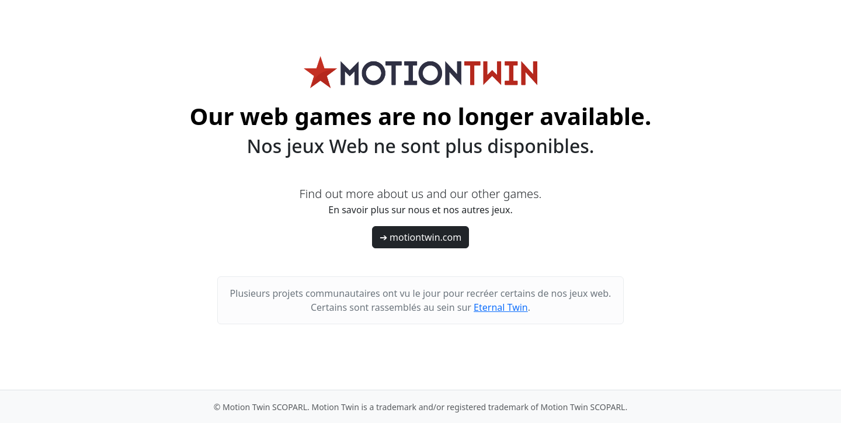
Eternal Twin (501, 307)
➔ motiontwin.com (420, 237)
